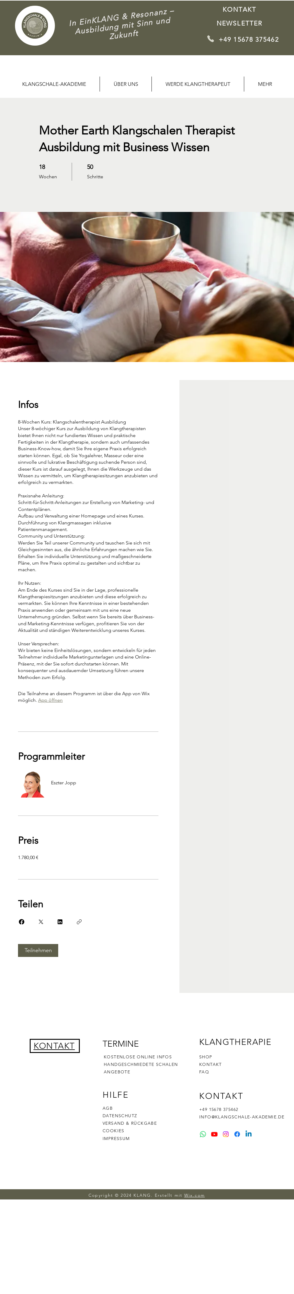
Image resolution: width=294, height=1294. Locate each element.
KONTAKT (210, 1064)
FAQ (204, 1072)
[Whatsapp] (203, 1134)
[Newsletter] (240, 23)
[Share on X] (40, 921)
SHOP (205, 1057)
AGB (108, 1108)
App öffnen (50, 700)
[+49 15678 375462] (250, 39)
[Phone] (210, 38)
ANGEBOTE (117, 1072)
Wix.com (194, 1195)
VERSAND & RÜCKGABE (130, 1123)
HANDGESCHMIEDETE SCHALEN (141, 1064)
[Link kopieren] (79, 921)
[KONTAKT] (240, 9)
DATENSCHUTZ (120, 1115)
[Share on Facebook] (21, 921)
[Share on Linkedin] (60, 921)
